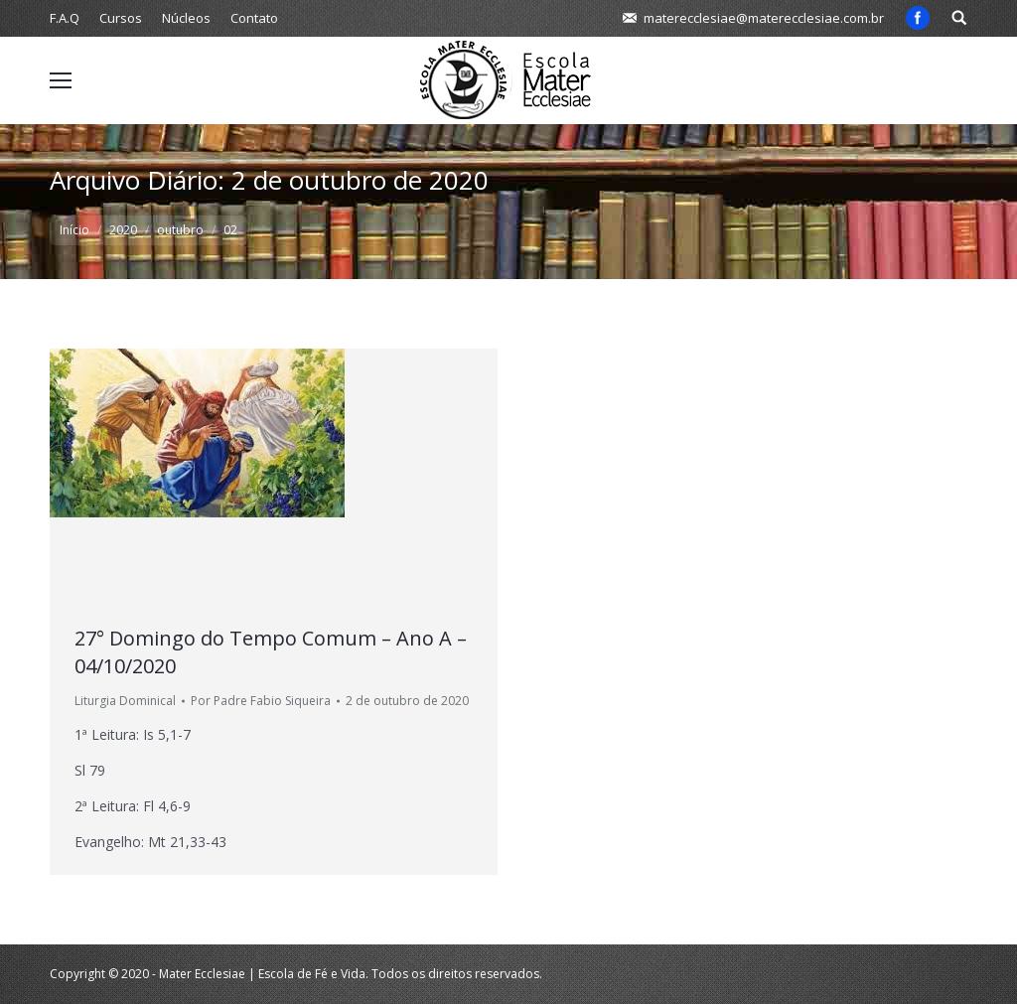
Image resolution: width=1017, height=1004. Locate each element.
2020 (123, 229)
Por (261, 700)
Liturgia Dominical (125, 700)
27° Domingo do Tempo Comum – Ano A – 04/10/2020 (270, 652)
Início (74, 229)
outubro (180, 229)
